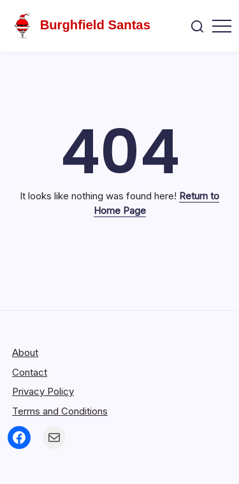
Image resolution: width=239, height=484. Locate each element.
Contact (29, 372)
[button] (197, 25)
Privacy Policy (43, 391)
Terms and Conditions (60, 411)
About (25, 352)
